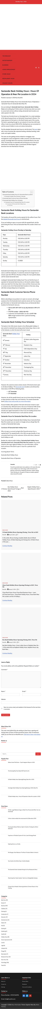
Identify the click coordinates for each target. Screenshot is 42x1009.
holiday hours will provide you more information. (17, 401)
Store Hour (6, 74)
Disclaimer (24, 984)
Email (24, 691)
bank (36, 129)
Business (5, 65)
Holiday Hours (7, 83)
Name (3, 691)
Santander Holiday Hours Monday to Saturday (15, 196)
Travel (2, 965)
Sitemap (3, 987)
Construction (4, 914)
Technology (6, 56)
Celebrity (3, 908)
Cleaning (3, 911)
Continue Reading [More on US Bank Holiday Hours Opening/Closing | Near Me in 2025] (7, 546)
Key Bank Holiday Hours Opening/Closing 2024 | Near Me (19, 640)
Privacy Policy (25, 981)
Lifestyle (3, 948)
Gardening (3, 931)
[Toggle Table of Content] (31, 192)
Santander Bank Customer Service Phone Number (15, 198)
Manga (2, 951)
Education (3, 917)
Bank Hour (10, 481)
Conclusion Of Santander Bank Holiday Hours (16, 204)
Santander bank (20, 387)
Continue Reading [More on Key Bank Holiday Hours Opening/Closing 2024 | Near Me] (7, 653)
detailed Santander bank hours (11, 219)
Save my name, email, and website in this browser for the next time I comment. (22, 708)
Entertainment (7, 60)
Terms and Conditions (27, 987)
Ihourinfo (20, 97)
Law (2, 942)
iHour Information (16, 1005)
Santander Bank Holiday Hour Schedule (12, 200)
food (2, 925)
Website (3, 699)
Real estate (3, 954)
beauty (2, 903)
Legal (2, 945)
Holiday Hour (16, 333)
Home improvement (8, 69)
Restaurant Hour (8, 78)
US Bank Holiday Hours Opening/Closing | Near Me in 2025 (20, 532)
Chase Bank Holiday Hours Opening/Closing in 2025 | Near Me (20, 586)
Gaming (3, 928)
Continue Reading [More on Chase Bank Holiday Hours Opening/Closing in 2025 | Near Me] (7, 600)
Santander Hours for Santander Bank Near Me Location (17, 202)
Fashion (3, 922)
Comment (4, 669)
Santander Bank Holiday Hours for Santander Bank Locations (18, 194)
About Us (3, 981)
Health (2, 934)
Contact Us (3, 984)
